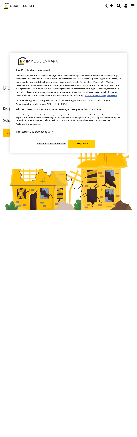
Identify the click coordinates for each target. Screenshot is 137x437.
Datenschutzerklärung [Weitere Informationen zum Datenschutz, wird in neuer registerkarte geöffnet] (95, 95)
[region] (68, 103)
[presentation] (132, 4)
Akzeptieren (81, 143)
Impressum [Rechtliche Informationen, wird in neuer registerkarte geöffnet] (112, 95)
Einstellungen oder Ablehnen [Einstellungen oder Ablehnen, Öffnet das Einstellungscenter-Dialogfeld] (51, 143)
